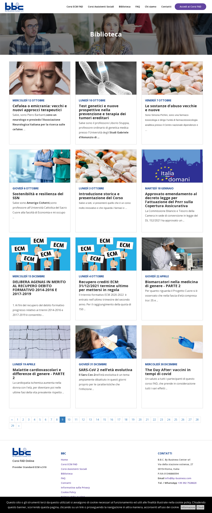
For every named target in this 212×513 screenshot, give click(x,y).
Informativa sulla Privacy (75, 487)
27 (189, 419)
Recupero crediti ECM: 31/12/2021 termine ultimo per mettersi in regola (103, 285)
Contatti (166, 6)
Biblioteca (125, 6)
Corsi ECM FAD (75, 6)
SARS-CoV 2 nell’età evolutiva (105, 369)
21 (147, 419)
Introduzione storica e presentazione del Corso (101, 195)
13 (90, 419)
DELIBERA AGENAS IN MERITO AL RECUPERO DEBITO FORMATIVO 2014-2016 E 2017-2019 (39, 287)
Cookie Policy (68, 492)
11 (76, 419)
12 (83, 419)
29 (12, 426)
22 (154, 419)
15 (104, 419)
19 (133, 419)
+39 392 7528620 (187, 482)
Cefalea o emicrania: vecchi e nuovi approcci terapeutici (40, 107)
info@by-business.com (178, 478)
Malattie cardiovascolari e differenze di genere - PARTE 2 (39, 373)
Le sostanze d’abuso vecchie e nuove (171, 107)
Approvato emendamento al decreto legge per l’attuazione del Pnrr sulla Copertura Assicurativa (171, 199)
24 (168, 419)
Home (64, 459)
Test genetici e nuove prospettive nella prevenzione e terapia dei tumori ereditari (102, 111)
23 (161, 419)
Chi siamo (150, 6)
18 (125, 419)
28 (197, 419)
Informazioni (188, 507)
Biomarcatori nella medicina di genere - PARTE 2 (171, 283)
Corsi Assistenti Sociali (101, 6)
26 (182, 419)
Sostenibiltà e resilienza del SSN (38, 195)
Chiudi (200, 507)
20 (140, 419)
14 (97, 419)
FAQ (137, 6)
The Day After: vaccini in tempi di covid (168, 371)
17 (118, 419)
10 (68, 419)
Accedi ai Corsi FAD (190, 6)
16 (111, 419)
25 (175, 419)
